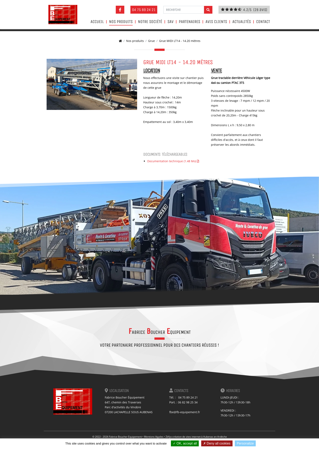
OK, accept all (185, 443)
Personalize (245, 443)
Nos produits (121, 21)
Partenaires (189, 21)
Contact (263, 21)
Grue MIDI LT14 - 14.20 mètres (179, 41)
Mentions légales (153, 436)
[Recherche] (183, 10)
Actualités (241, 21)
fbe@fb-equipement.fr (184, 412)
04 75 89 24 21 (144, 9)
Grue (151, 41)
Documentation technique (173, 161)
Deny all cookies (217, 443)
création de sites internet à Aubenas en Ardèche (199, 436)
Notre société (150, 21)
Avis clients (216, 21)
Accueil (97, 21)
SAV (170, 21)
